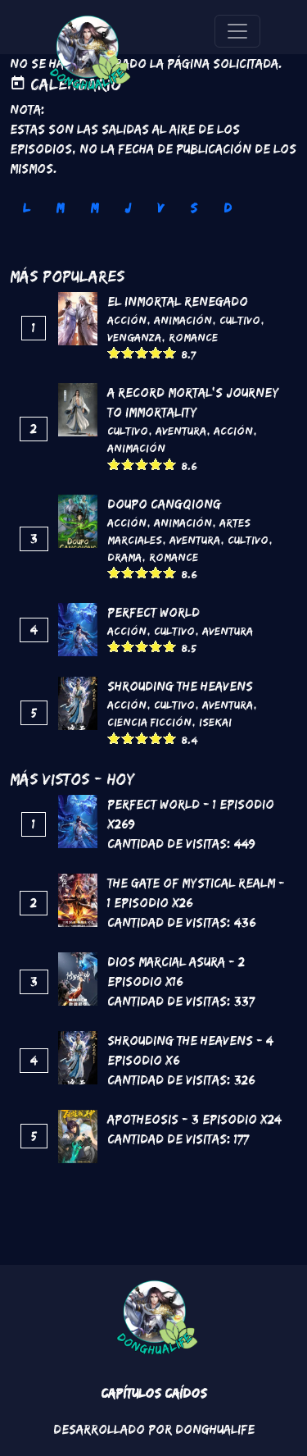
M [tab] (60, 208)
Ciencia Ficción (149, 721)
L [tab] (26, 208)
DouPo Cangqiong (164, 504)
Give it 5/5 (170, 352)
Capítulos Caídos (154, 1393)
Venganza (134, 337)
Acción (127, 319)
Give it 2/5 (128, 352)
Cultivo (239, 319)
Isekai (215, 721)
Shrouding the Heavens (180, 686)
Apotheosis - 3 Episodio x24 (194, 1119)
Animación (183, 319)
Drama (124, 557)
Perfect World (153, 612)
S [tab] (193, 208)
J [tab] (127, 208)
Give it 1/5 (114, 352)
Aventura (181, 430)
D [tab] (227, 208)
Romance (193, 337)
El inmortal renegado (177, 301)
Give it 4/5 (156, 352)
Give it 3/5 (142, 352)
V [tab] (160, 208)
